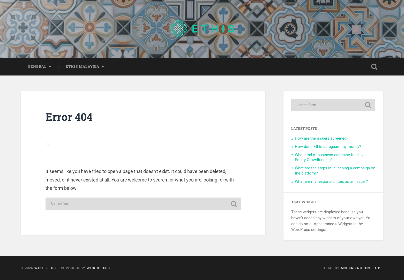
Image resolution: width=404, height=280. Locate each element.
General (37, 66)
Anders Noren (355, 268)
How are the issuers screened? (321, 138)
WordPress (98, 268)
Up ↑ (379, 268)
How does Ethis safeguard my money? (328, 146)
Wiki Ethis (45, 268)
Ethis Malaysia (82, 66)
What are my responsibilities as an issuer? (331, 181)
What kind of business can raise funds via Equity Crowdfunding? (330, 157)
